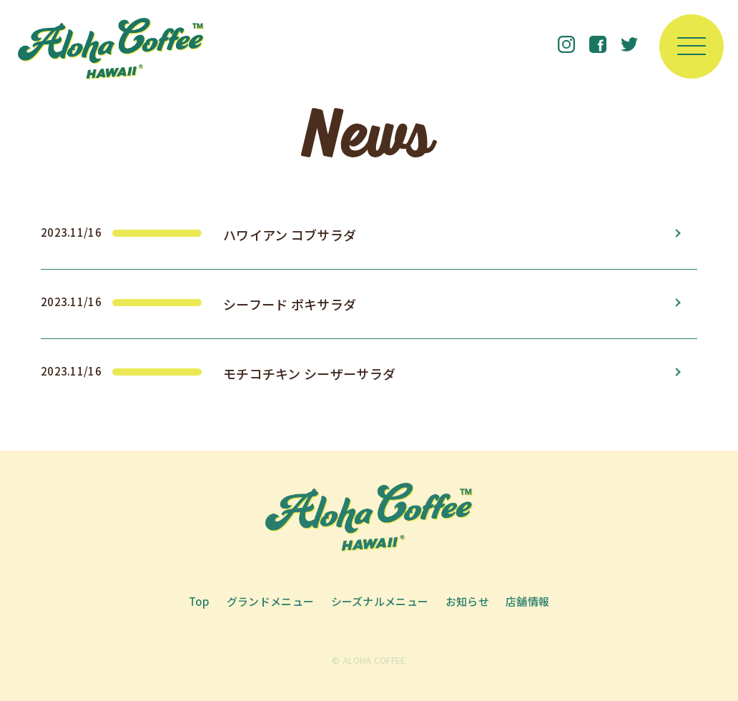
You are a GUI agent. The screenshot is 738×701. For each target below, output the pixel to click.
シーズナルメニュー (380, 601)
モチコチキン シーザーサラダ (309, 373)
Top (199, 601)
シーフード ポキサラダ (289, 304)
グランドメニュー (270, 601)
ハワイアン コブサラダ (289, 234)
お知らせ (467, 601)
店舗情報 (527, 601)
